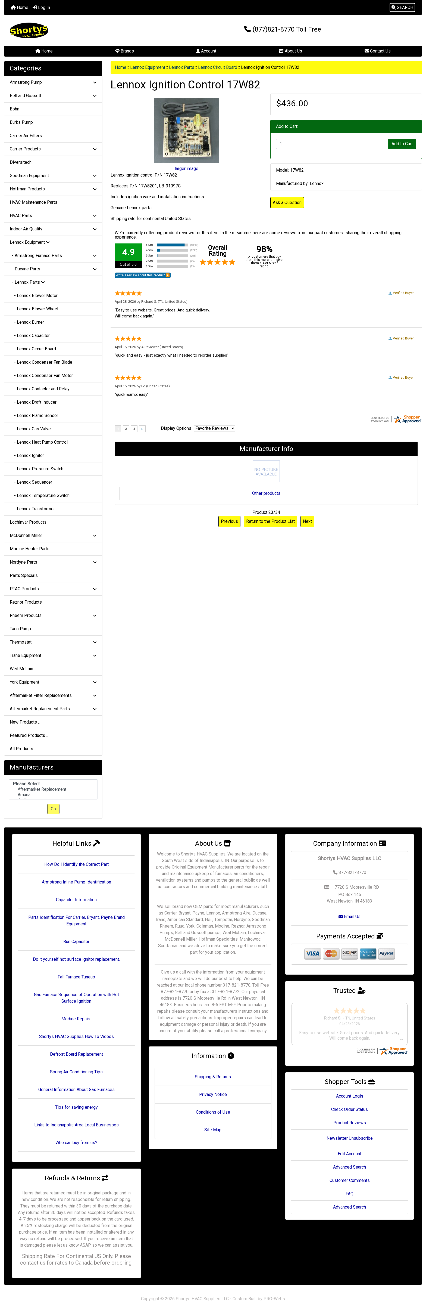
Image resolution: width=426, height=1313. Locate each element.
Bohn (14, 109)
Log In (41, 7)
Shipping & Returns (213, 1076)
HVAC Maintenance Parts (33, 202)
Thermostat (53, 642)
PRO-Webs (274, 1298)
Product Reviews (349, 1122)
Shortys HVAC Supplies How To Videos (76, 1036)
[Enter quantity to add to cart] (332, 144)
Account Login (349, 1096)
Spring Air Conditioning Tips (76, 1071)
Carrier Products (53, 149)
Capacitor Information (76, 899)
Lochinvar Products (28, 522)
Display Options (176, 428)
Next (307, 521)
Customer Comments (350, 1180)
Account (206, 51)
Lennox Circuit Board (217, 67)
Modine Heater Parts (29, 548)
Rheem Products (53, 615)
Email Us (350, 916)
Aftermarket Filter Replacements (53, 695)
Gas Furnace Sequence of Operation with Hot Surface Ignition (76, 998)
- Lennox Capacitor (30, 335)
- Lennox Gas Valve (30, 428)
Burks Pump (21, 122)
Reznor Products (26, 602)
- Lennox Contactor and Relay (40, 388)
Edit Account (349, 1153)
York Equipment (53, 682)
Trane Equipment (53, 655)
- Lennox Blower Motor (34, 295)
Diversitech (21, 162)
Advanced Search (349, 1167)
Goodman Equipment (53, 175)
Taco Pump (20, 628)
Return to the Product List (270, 521)
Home (19, 7)
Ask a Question (287, 202)
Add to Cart (402, 143)
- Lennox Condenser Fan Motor (41, 375)
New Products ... (25, 722)
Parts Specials (24, 575)
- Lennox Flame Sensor (34, 415)
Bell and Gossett (53, 95)
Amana (53, 795)
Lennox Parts (181, 67)
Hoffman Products (53, 188)
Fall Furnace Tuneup (76, 977)
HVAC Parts (53, 215)
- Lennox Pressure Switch (36, 468)
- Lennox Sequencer (31, 482)
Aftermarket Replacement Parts (53, 708)
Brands (124, 51)
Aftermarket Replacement (53, 789)
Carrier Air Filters (26, 135)
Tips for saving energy (76, 1107)
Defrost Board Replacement (76, 1054)
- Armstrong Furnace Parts (53, 255)
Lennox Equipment (147, 67)
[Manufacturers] (53, 789)
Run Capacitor (76, 941)
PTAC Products (53, 588)
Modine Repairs (76, 1018)
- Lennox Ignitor (27, 455)
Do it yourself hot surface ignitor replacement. (76, 959)
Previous (229, 521)
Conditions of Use (213, 1112)
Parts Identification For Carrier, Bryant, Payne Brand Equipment (76, 920)
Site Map (212, 1129)
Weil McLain (21, 668)
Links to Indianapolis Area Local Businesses (76, 1124)
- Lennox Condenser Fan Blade (41, 362)
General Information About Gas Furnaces (76, 1089)
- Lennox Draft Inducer (33, 402)
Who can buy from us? (76, 1142)
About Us (290, 51)
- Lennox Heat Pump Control (39, 442)
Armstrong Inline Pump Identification (76, 882)
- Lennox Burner (27, 322)
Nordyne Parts (53, 562)
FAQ (349, 1193)
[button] (402, 7)
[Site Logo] (73, 30)
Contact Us (378, 51)
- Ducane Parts (53, 268)
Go (53, 808)
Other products (266, 493)
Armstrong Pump (53, 82)
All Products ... (23, 748)
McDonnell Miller (53, 535)
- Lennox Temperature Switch (40, 495)
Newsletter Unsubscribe (350, 1138)
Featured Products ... (29, 735)
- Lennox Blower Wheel (34, 308)
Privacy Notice (213, 1094)
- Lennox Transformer (32, 508)
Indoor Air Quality (53, 228)
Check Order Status (349, 1109)
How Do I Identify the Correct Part (76, 864)
